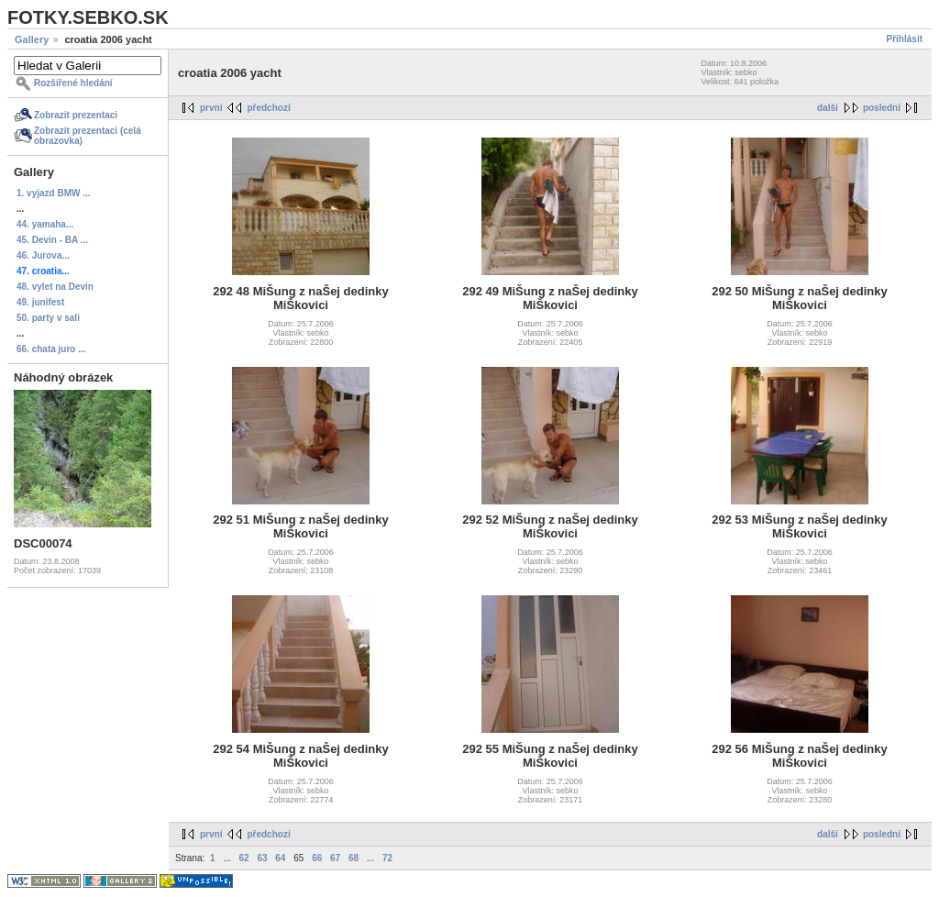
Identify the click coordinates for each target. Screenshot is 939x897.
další (827, 108)
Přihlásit (904, 39)
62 (244, 858)
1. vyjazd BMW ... (54, 193)
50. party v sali (48, 318)
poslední (881, 108)
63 (262, 858)
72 (387, 858)
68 (353, 858)
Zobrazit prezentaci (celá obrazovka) (87, 136)
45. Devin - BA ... (52, 240)
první (211, 108)
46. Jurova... (43, 255)
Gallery (32, 39)
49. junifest (40, 302)
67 (335, 858)
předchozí (268, 108)
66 (317, 858)
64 (280, 858)
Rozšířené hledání (73, 83)
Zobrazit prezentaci (75, 115)
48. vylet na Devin (55, 287)
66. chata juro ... (51, 349)
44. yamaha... (45, 224)
